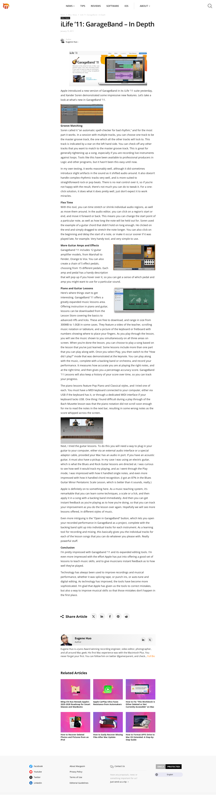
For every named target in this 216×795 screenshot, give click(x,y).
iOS (126, 6)
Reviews (96, 6)
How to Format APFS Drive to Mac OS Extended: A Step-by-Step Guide (140, 737)
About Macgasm (77, 766)
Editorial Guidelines (79, 783)
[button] (210, 6)
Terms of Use (76, 777)
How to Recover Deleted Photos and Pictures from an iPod (75, 737)
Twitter (37, 777)
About (144, 6)
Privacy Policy (76, 771)
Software (112, 6)
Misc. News (72, 15)
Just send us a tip (118, 781)
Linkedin (38, 783)
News (69, 6)
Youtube (38, 771)
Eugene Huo (71, 42)
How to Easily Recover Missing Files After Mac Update (108, 735)
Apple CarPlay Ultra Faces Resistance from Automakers (107, 703)
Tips (82, 6)
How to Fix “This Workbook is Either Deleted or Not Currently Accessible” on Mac (140, 704)
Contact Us (120, 766)
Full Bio (151, 656)
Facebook (38, 766)
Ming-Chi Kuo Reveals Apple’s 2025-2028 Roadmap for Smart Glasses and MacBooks (75, 704)
